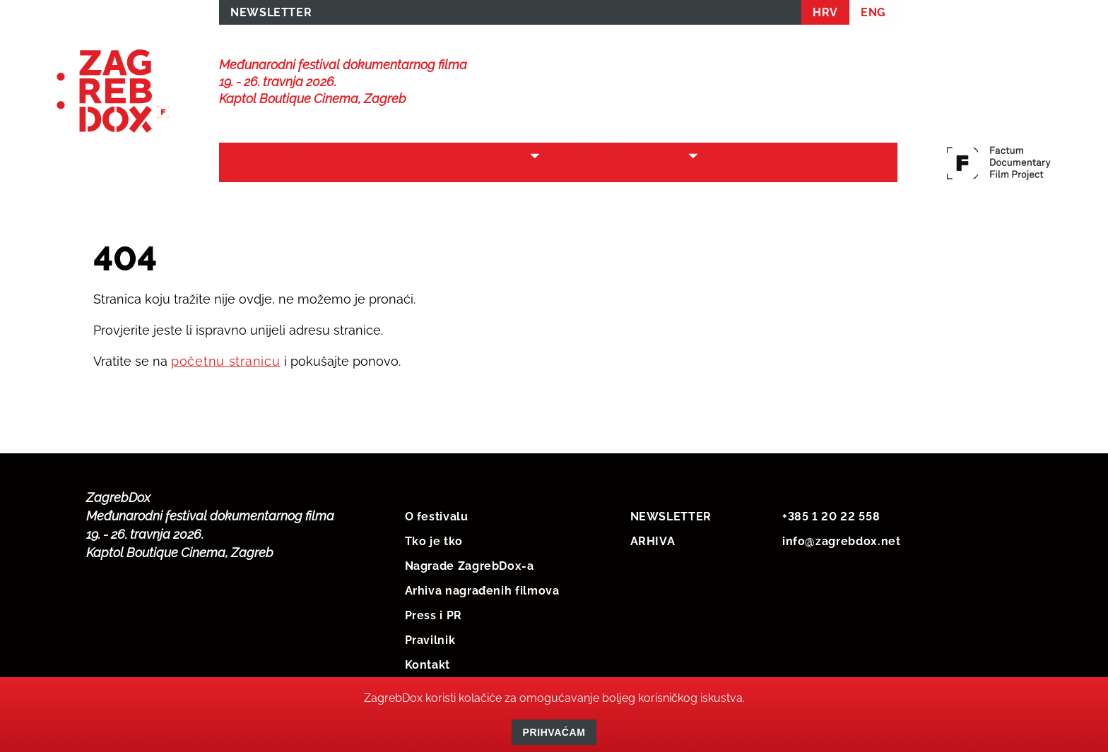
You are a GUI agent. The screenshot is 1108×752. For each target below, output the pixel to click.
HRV (825, 15)
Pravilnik (430, 637)
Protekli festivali (812, 163)
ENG (873, 15)
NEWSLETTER (271, 15)
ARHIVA (653, 538)
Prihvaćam (554, 732)
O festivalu (436, 513)
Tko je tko (434, 538)
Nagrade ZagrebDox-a (469, 563)
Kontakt (427, 662)
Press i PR (433, 612)
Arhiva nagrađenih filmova (482, 588)
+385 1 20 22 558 (831, 513)
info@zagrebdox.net (841, 538)
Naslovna (276, 163)
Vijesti (380, 163)
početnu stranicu (226, 358)
